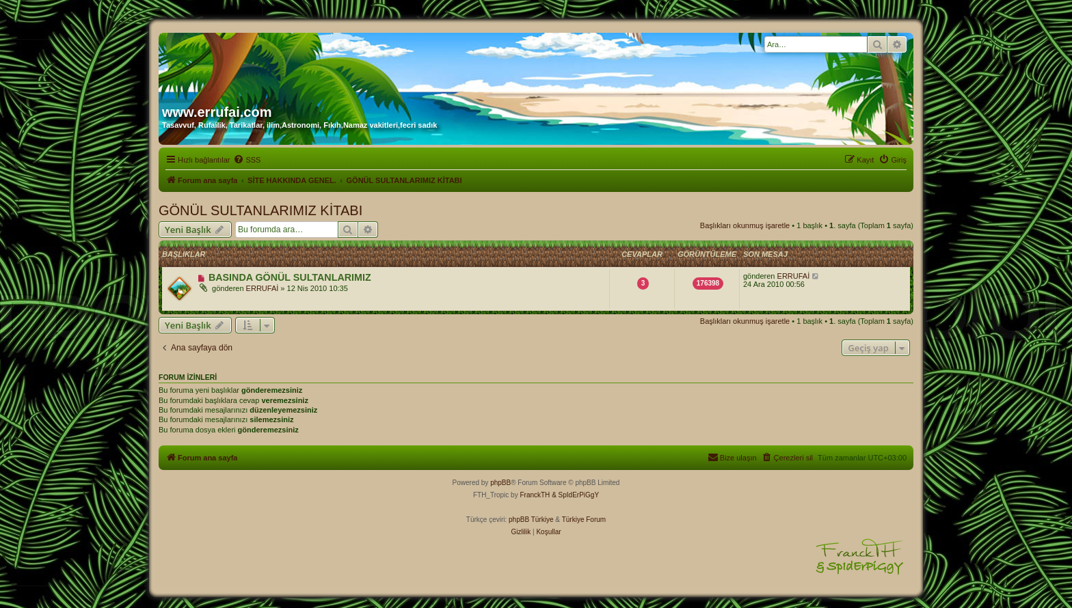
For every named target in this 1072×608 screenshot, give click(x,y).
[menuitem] (246, 160)
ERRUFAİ (262, 288)
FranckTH (535, 495)
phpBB (500, 482)
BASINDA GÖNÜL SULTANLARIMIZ (290, 277)
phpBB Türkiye (531, 519)
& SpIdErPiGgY (575, 495)
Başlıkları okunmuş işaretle (745, 225)
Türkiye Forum (584, 519)
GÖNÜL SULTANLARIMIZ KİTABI (260, 210)
